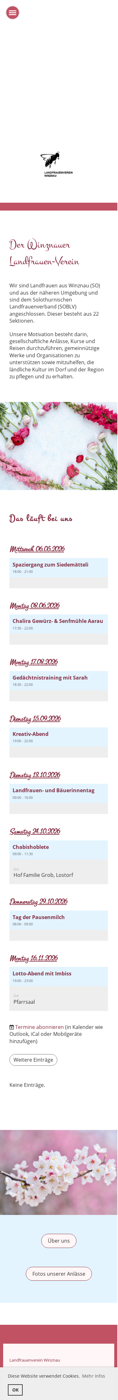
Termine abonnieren (39, 1027)
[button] (58, 573)
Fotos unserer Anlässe (58, 1273)
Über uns (59, 1240)
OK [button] (15, 1390)
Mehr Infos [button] (93, 1376)
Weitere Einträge (33, 1059)
